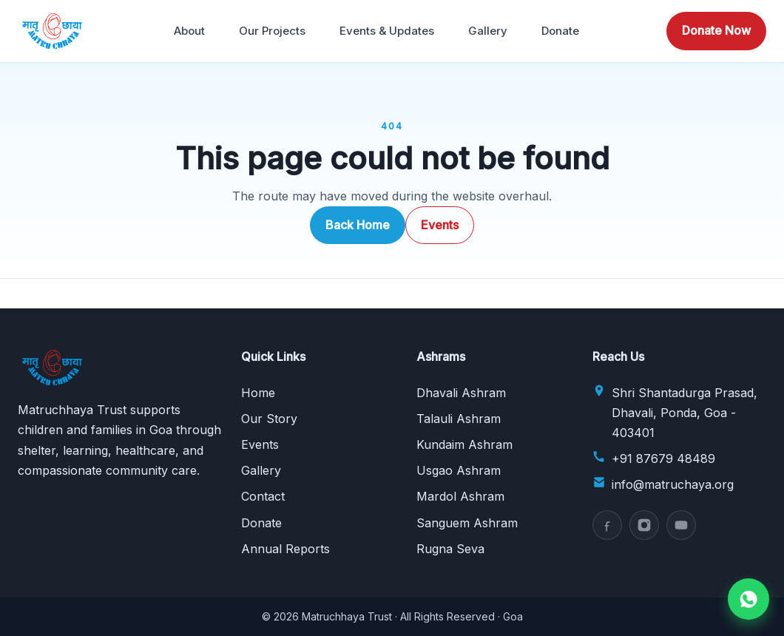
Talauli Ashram (458, 418)
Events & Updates (386, 31)
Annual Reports (285, 548)
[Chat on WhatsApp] (748, 599)
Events (440, 224)
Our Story (269, 418)
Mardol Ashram (460, 496)
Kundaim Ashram (464, 444)
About (189, 31)
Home (258, 392)
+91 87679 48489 (663, 458)
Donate (560, 31)
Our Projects (272, 31)
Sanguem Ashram (467, 522)
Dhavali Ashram (461, 392)
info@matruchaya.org (673, 484)
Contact (263, 496)
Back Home (357, 224)
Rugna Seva (450, 548)
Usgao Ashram (458, 470)
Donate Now (716, 30)
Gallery (487, 31)
